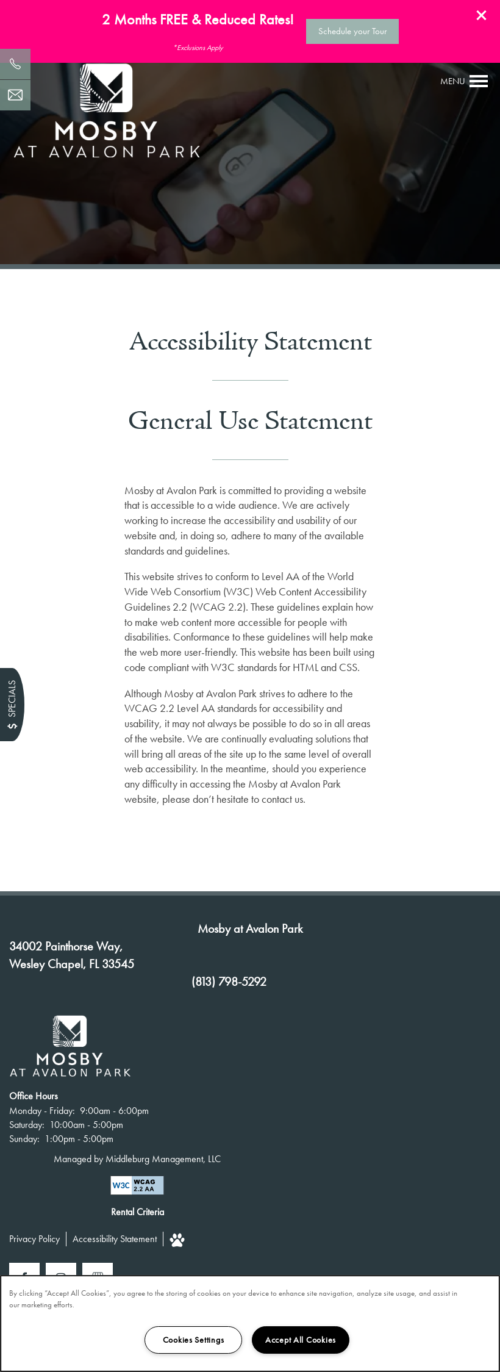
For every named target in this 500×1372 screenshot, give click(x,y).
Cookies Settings (193, 1339)
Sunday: (24, 1138)
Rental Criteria (137, 1211)
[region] (250, 1323)
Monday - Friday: (42, 1110)
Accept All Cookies (300, 1339)
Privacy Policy (34, 1238)
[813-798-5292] (15, 64)
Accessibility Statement (115, 1238)
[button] (482, 15)
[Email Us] (15, 95)
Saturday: (27, 1124)
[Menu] (464, 81)
